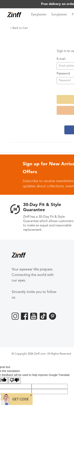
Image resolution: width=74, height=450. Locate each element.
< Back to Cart (19, 28)
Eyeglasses (38, 14)
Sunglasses (59, 14)
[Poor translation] (14, 380)
